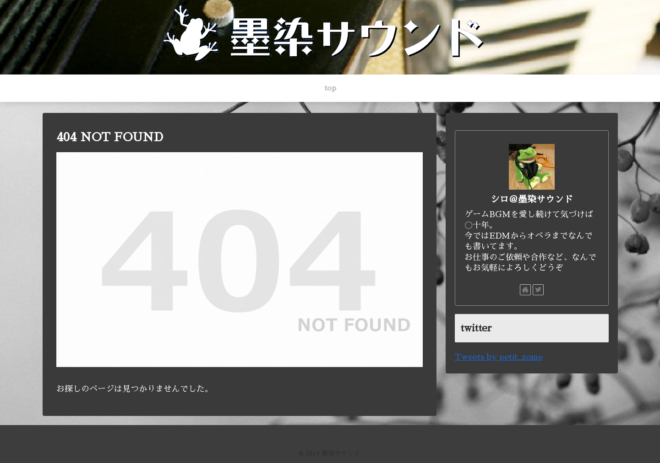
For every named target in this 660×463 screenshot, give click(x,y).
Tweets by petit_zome (499, 357)
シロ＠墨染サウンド (532, 199)
